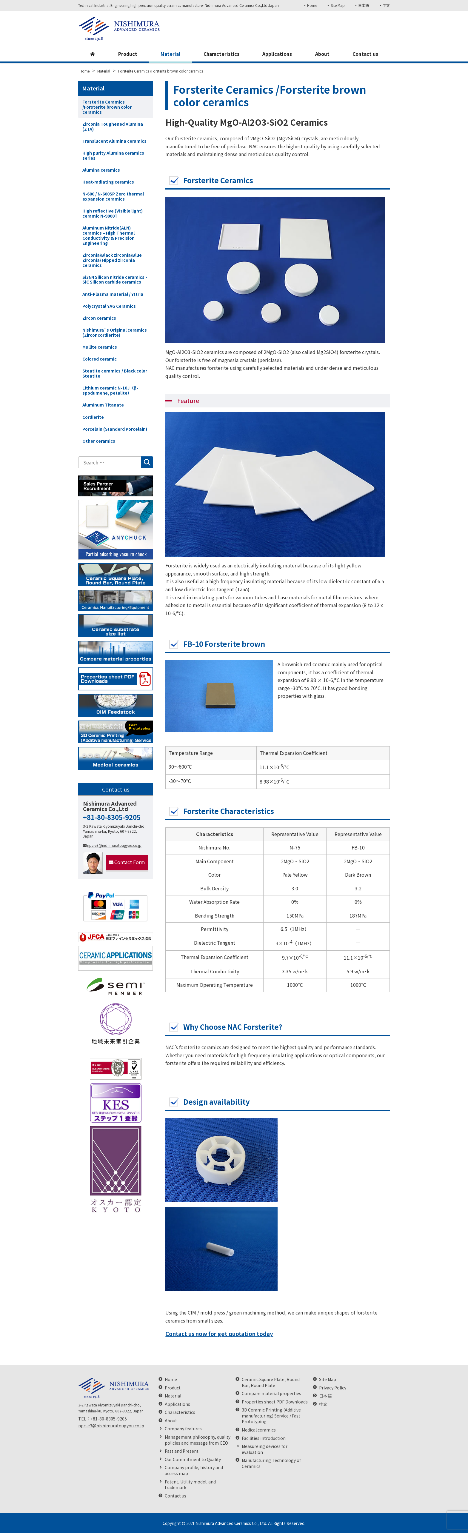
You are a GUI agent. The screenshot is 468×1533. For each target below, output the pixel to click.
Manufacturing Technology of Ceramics (271, 1463)
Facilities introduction (264, 1438)
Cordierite (93, 417)
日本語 (363, 5)
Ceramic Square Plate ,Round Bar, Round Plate (271, 1382)
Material (170, 54)
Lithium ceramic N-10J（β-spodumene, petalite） (110, 390)
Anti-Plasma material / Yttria (112, 294)
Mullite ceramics (99, 347)
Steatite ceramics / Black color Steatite (114, 373)
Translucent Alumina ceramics (114, 141)
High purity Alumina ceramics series (113, 155)
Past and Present (181, 1451)
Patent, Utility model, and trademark (190, 1485)
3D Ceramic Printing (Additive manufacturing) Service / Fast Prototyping (271, 1415)
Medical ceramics (259, 1430)
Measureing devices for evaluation (264, 1449)
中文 (386, 5)
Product (127, 54)
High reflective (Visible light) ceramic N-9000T (112, 213)
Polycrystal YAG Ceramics (109, 306)
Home (311, 5)
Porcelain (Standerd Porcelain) (114, 429)
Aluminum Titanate (103, 405)
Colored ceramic (99, 359)
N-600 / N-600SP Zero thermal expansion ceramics (113, 196)
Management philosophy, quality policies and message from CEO (197, 1440)
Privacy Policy (332, 1388)
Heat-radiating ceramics (108, 182)
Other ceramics (98, 441)
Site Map (337, 5)
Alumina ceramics (101, 170)
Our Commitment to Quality (193, 1459)
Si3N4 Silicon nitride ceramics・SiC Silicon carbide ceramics (115, 279)
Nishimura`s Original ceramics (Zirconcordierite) (114, 332)
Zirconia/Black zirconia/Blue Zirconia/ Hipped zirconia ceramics (112, 260)
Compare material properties (271, 1393)
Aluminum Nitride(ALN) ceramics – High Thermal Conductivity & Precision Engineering (108, 235)
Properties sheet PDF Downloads (275, 1402)
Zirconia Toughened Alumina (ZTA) (112, 126)
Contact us (365, 54)
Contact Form (127, 862)
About (322, 54)
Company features (183, 1429)
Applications (277, 54)
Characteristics (221, 54)
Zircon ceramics (99, 318)
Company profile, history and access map (194, 1470)
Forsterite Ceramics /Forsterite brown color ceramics (107, 107)
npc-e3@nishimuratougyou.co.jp (112, 845)
